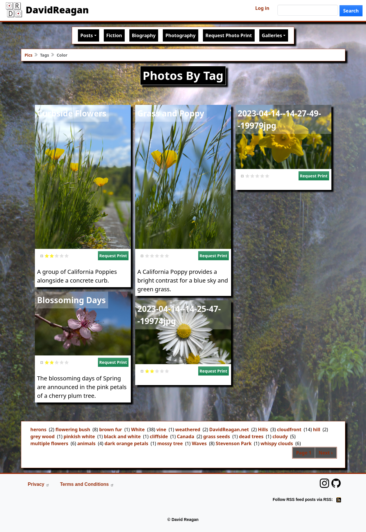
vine (161, 429)
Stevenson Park (233, 443)
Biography (144, 35)
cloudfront (289, 429)
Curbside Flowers (71, 113)
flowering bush (73, 429)
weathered (187, 429)
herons (39, 429)
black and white (122, 436)
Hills (263, 429)
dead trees (251, 436)
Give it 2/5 (51, 256)
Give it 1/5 (46, 256)
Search (351, 11)
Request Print (113, 255)
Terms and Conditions (87, 484)
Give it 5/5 (66, 256)
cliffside (159, 436)
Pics (29, 55)
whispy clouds (276, 443)
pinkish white (79, 436)
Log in (262, 8)
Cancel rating (42, 256)
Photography (180, 35)
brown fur (110, 429)
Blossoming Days (71, 299)
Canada (185, 436)
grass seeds (216, 436)
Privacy (39, 484)
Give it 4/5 (61, 256)
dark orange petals (126, 443)
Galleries (272, 35)
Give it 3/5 (56, 256)
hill (316, 429)
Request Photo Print (229, 35)
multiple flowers (49, 443)
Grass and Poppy (171, 113)
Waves (199, 443)
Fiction (114, 35)
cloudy (280, 436)
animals (86, 443)
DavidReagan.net (229, 429)
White (138, 429)
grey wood (43, 436)
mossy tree (170, 443)
